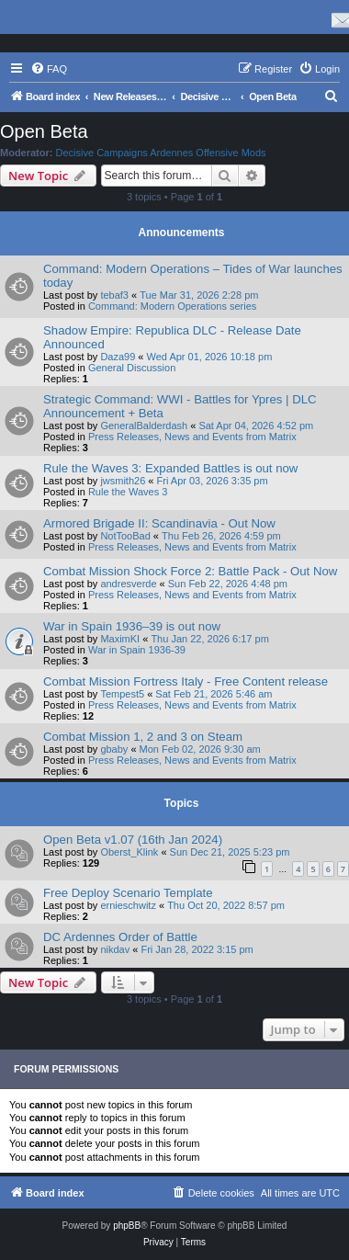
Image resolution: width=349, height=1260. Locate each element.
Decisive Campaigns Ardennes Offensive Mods (161, 152)
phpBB (127, 1225)
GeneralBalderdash (143, 425)
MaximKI (120, 638)
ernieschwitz (128, 905)
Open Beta (44, 131)
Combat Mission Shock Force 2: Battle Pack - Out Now (190, 571)
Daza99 (117, 356)
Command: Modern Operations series (172, 306)
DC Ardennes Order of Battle (120, 937)
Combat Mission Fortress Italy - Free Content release (185, 681)
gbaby (114, 749)
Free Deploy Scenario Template (127, 893)
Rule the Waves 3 (127, 491)
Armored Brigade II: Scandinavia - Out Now (159, 523)
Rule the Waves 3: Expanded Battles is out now (170, 468)
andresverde (128, 583)
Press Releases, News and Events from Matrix (192, 436)
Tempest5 (122, 693)
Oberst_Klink (129, 851)
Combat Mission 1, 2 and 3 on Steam (142, 737)
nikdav (114, 949)
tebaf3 (114, 295)
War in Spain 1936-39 (137, 649)
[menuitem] (48, 69)
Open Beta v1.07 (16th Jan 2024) (132, 839)
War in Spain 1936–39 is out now (131, 626)
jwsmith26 (122, 480)
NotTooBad (125, 535)
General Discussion (131, 367)
